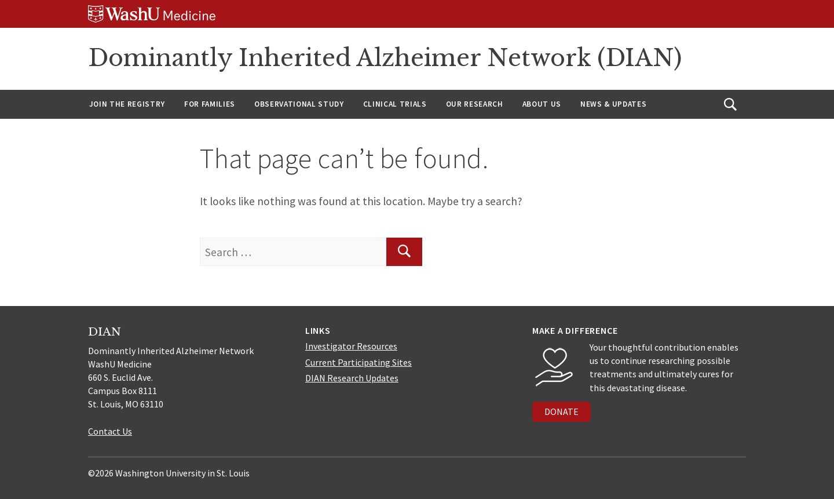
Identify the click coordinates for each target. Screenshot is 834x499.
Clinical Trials (395, 104)
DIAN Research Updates (351, 378)
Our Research (474, 104)
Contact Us (110, 431)
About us (541, 104)
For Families (209, 104)
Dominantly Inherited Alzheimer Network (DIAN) (385, 57)
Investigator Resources (351, 346)
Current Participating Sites (358, 362)
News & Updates (613, 104)
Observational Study (299, 104)
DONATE (561, 411)
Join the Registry (127, 104)
